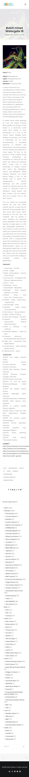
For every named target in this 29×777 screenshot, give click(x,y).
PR (4, 471)
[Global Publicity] (9, 4)
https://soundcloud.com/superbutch (15, 451)
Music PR (21, 468)
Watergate (15, 471)
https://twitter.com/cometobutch (14, 449)
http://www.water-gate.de (12, 456)
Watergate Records (8, 480)
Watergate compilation (9, 477)
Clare (22, 34)
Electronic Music (13, 468)
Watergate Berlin (7, 474)
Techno (8, 471)
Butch (17, 34)
